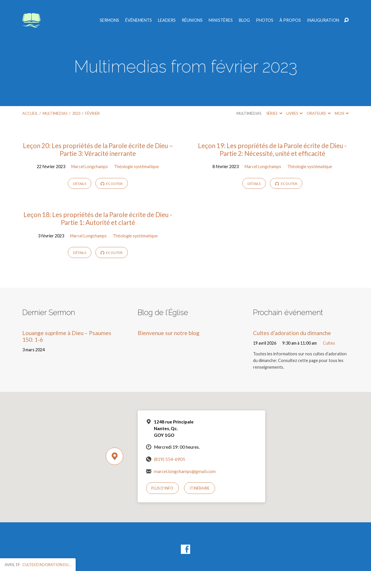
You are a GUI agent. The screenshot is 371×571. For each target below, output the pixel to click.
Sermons (109, 20)
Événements (138, 20)
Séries (274, 113)
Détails (79, 183)
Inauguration (323, 20)
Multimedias (55, 113)
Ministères (221, 20)
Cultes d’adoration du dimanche (292, 333)
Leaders (167, 20)
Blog (244, 20)
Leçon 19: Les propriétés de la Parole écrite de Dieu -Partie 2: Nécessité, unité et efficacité (272, 149)
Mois (342, 113)
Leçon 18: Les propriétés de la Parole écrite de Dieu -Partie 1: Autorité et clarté (97, 218)
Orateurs (318, 113)
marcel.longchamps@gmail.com (185, 471)
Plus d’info (162, 488)
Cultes (329, 343)
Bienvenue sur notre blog (168, 333)
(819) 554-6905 (169, 459)
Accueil (30, 113)
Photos (264, 20)
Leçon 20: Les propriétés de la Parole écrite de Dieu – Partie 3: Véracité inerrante (98, 149)
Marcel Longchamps (89, 166)
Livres (294, 113)
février (92, 113)
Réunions (192, 20)
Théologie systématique (136, 166)
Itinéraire (200, 488)
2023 (76, 113)
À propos (290, 20)
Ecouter (112, 183)
